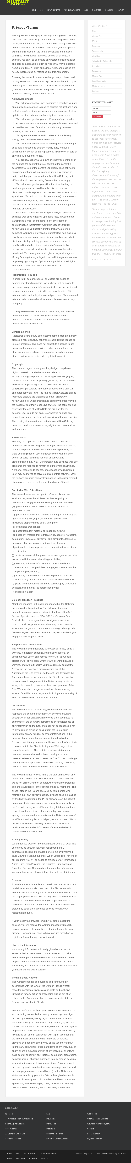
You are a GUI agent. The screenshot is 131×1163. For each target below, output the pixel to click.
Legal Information (99, 81)
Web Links (96, 56)
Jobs (41, 10)
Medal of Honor (98, 86)
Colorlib (105, 1154)
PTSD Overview (93, 1134)
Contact (120, 10)
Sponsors (109, 10)
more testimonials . (103, 259)
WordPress (122, 1154)
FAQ (94, 31)
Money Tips (96, 10)
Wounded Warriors (72, 10)
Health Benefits (53, 10)
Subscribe (97, 116)
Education (96, 46)
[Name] (101, 108)
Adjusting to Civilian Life (102, 61)
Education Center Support (57, 1139)
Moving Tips (97, 76)
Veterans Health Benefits (97, 1119)
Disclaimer (50, 1129)
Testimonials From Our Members (19, 1119)
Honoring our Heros (54, 1134)
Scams (86, 10)
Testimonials (97, 51)
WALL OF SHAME (99, 26)
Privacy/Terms (11, 1129)
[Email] (101, 112)
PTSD (94, 41)
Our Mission (97, 66)
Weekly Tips (97, 36)
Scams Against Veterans (15, 1124)
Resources (96, 71)
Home (34, 10)
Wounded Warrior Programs (99, 1124)
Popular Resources (13, 1139)
